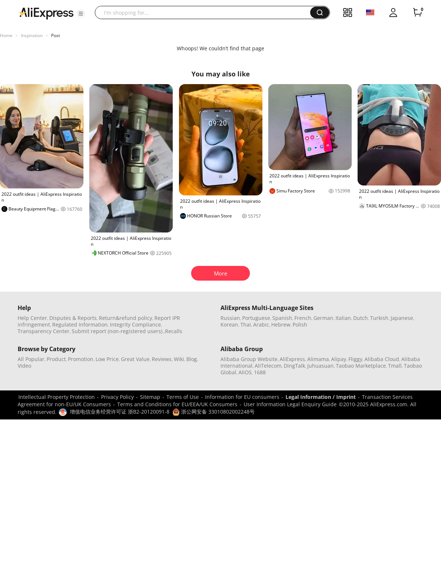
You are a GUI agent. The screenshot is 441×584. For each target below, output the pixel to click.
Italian (343, 317)
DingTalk (294, 365)
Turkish (379, 317)
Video (24, 365)
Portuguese (256, 317)
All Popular (31, 359)
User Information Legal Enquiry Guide (290, 404)
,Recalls (173, 331)
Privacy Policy (117, 396)
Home (6, 35)
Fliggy (355, 359)
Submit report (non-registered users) (117, 331)
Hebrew (280, 324)
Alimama (318, 359)
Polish (300, 324)
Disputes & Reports (73, 317)
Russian (230, 317)
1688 (260, 372)
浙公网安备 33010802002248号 (213, 411)
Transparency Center (43, 331)
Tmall (395, 365)
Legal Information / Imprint (321, 396)
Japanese (402, 317)
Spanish (282, 317)
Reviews (162, 359)
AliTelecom (268, 365)
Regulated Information (80, 324)
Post (55, 35)
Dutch (360, 317)
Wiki (179, 359)
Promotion (80, 359)
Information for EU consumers (242, 396)
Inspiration (32, 35)
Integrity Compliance (135, 324)
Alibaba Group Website (248, 359)
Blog (191, 359)
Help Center (32, 317)
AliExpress (292, 359)
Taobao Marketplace (361, 365)
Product (56, 359)
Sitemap (150, 396)
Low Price (107, 359)
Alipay (338, 359)
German (323, 317)
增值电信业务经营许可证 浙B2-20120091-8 (119, 411)
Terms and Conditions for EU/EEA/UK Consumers (177, 404)
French (302, 317)
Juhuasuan (320, 365)
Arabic (261, 324)
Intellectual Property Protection (56, 396)
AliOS (245, 372)
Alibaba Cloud (382, 359)
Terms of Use (182, 396)
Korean (229, 324)
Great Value (135, 359)
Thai (245, 324)
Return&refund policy (125, 317)
